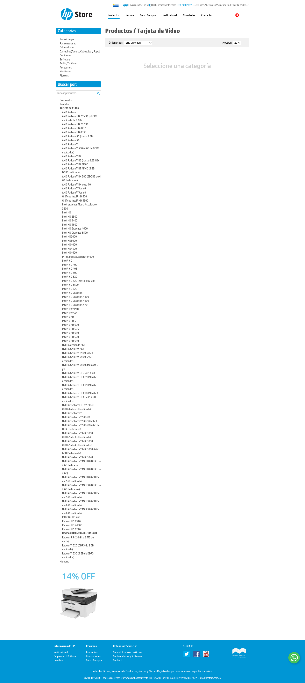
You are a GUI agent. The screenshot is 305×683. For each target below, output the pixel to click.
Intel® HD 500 (69, 272)
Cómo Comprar (148, 15)
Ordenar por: (116, 42)
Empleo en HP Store (65, 656)
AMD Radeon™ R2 (71, 156)
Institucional (170, 15)
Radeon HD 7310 (71, 521)
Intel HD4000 (69, 244)
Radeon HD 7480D (72, 525)
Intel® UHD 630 (70, 340)
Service (130, 15)
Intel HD (66, 212)
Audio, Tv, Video (68, 63)
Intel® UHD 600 (70, 324)
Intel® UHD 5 (69, 320)
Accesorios (66, 67)
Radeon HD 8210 (71, 529)
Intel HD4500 (69, 248)
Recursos (91, 646)
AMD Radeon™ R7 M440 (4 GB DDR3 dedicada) (78, 170)
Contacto (206, 15)
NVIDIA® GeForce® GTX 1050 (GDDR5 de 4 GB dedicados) (77, 443)
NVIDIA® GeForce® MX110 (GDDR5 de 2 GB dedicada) (80, 479)
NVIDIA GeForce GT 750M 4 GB (78, 373)
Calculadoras (67, 47)
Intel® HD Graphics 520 (74, 304)
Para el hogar (67, 39)
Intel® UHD (68, 316)
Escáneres (65, 55)
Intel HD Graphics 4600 (75, 228)
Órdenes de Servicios (125, 646)
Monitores (65, 71)
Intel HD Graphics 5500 (75, 232)
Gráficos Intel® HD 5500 (75, 200)
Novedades (189, 15)
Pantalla (64, 104)
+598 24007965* (184, 5)
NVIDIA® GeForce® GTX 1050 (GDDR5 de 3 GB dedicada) (77, 435)
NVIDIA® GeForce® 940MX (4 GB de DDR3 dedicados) (80, 427)
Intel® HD (67, 260)
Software (65, 59)
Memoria (64, 561)
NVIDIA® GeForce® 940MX (76, 417)
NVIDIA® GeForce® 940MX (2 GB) (79, 421)
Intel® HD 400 (69, 264)
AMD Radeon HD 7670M (75, 124)
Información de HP (64, 646)
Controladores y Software (127, 656)
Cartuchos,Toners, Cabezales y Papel (80, 51)
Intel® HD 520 (69, 276)
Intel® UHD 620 (70, 337)
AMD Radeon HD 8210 (74, 128)
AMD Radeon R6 (70, 140)
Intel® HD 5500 (70, 284)
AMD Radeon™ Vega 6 (74, 188)
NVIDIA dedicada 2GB (73, 345)
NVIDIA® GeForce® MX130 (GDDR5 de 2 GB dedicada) (80, 495)
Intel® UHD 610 (70, 332)
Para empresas (68, 43)
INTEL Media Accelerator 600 (78, 256)
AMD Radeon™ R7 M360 (75, 164)
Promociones (93, 656)
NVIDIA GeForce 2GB (73, 348)
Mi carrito (230, 15)
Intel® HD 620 (69, 288)
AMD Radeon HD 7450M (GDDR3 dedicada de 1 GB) (79, 118)
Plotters (64, 75)
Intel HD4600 (69, 252)
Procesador (66, 100)
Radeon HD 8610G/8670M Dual (79, 533)
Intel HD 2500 (69, 216)
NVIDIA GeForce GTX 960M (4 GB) (80, 393)
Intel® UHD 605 (70, 328)
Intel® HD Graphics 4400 (75, 296)
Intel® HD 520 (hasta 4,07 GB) (78, 280)
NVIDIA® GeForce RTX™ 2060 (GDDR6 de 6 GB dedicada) (77, 407)
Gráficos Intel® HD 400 (74, 196)
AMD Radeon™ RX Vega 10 (76, 184)
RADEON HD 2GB (71, 517)
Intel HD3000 (69, 240)
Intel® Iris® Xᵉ (69, 312)
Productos (114, 15)
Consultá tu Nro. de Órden (127, 652)
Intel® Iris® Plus (70, 308)
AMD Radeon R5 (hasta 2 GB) (77, 136)
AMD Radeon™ (70, 144)
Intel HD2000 (69, 236)
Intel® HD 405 (69, 268)
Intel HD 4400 (69, 220)
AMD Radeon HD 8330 (74, 132)
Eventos (58, 660)
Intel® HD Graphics (72, 292)
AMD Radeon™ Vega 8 (74, 192)
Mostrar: (227, 42)
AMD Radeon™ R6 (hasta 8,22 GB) (80, 160)
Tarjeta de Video (69, 108)
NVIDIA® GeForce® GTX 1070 (77, 457)
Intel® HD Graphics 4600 (75, 300)
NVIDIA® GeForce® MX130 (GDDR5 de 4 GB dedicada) (80, 503)
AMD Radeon (69, 112)
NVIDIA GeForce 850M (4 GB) (77, 353)
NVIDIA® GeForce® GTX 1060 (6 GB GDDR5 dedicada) (80, 451)
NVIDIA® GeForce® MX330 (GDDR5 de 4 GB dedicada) (80, 511)
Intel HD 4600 (69, 224)
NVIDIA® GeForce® (71, 413)
